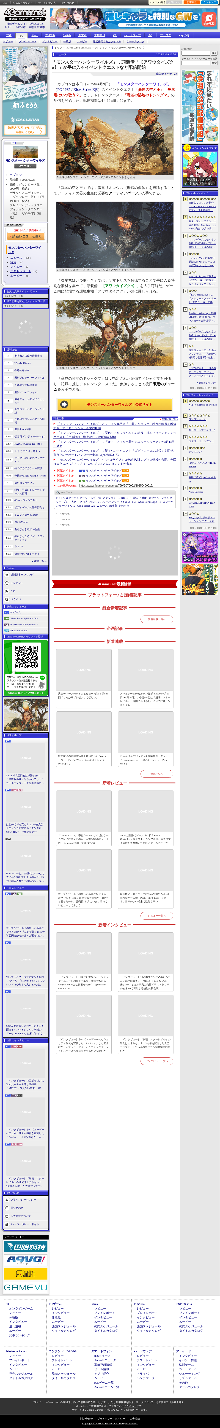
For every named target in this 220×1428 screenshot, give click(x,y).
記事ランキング (19, 1335)
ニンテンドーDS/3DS (63, 1351)
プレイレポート (27, 41)
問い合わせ (68, 2)
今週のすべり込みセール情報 (29, 420)
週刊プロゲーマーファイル (29, 377)
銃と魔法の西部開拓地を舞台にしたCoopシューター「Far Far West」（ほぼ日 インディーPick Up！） (83, 760)
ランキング (209, 2)
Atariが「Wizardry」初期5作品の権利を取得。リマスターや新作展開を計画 (202, 317)
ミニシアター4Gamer (26, 514)
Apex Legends (196, 491)
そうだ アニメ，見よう (27, 451)
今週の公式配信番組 (25, 385)
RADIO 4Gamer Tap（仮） (28, 443)
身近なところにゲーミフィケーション (29, 538)
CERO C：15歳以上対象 (132, 498)
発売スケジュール (64, 1326)
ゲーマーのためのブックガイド (29, 460)
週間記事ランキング (22, 574)
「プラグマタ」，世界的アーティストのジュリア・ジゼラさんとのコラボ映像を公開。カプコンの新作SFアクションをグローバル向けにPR (203, 372)
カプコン (16, 175)
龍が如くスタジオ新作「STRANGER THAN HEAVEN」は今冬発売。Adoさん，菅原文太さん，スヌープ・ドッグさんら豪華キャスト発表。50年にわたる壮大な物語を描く (202, 206)
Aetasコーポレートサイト (25, 1224)
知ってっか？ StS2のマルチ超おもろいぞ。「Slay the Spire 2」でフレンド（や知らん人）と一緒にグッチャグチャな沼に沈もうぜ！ (25, 981)
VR (115, 35)
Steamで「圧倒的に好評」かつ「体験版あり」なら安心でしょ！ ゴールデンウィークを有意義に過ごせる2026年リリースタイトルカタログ (25, 779)
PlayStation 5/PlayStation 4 (24, 624)
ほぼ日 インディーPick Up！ (30, 436)
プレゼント (17, 582)
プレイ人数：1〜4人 (75, 501)
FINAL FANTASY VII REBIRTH (202, 464)
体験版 (67, 41)
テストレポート (20, 271)
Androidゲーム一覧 (106, 1387)
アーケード (183, 1351)
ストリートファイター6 (202, 430)
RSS (5, 2)
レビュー (8, 41)
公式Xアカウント (23, 2)
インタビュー (50, 41)
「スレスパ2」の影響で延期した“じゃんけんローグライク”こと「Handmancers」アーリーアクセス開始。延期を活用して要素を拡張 (202, 261)
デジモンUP (195, 451)
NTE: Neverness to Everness (203, 406)
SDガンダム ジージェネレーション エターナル (202, 519)
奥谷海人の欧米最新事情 (28, 355)
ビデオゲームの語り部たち (29, 507)
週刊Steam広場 (22, 429)
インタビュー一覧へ (157, 1061)
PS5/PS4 (50, 35)
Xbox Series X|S (85, 89)
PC (21, 35)
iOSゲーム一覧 (104, 1382)
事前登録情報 (103, 1364)
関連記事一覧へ (170, 419)
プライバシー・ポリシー (111, 1418)
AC (150, 35)
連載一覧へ (40, 561)
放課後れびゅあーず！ (27, 553)
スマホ (82, 35)
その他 (183, 1382)
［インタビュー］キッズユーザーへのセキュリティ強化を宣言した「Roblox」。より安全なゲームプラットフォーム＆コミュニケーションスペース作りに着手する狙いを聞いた (25, 1133)
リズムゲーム (188, 1378)
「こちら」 (130, 1406)
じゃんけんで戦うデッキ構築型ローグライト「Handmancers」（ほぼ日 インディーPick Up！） (145, 760)
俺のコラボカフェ (24, 482)
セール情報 (101, 1369)
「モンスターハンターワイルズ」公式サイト (118, 404)
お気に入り (174, 2)
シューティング (189, 1373)
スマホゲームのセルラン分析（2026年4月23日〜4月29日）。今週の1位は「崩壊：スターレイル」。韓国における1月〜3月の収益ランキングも (145, 699)
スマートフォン (101, 1351)
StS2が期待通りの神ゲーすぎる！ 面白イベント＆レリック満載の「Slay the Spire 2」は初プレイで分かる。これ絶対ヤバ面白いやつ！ (25, 1030)
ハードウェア (132, 35)
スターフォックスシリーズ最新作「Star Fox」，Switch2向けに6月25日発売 (202, 225)
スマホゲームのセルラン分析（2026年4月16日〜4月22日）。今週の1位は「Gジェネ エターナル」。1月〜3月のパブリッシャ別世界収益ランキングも (202, 335)
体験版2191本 (36, 27)
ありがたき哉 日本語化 (27, 529)
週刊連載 (15, 1326)
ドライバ (16, 599)
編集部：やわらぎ (167, 73)
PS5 (68, 89)
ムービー (82, 41)
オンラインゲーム (21, 1308)
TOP (8, 35)
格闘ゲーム (186, 1364)
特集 (13, 262)
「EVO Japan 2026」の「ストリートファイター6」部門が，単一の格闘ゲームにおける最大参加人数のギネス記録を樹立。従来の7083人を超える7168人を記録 (202, 298)
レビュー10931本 (15, 27)
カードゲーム (188, 1369)
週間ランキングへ (208, 383)
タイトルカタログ (64, 1330)
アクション (109, 498)
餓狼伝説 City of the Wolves (202, 479)
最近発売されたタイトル (107, 41)
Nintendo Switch (18, 630)
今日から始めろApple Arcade (30, 475)
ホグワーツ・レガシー (201, 441)
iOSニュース (102, 1356)
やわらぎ (119, 505)
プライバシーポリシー (23, 1199)
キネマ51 (19, 546)
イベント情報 (188, 1360)
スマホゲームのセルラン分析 (29, 411)
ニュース (16, 257)
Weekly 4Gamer (22, 363)
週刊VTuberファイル (25, 392)
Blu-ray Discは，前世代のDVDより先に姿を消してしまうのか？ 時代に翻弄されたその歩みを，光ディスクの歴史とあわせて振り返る (25, 877)
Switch (67, 35)
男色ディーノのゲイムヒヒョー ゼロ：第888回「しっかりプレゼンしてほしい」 (83, 695)
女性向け (99, 35)
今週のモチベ (22, 370)
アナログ (165, 35)
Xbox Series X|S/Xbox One (24, 618)
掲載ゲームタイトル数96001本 (25, 23)
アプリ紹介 (101, 1373)
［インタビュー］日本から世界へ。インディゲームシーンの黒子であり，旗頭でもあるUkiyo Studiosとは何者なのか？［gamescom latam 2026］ (83, 983)
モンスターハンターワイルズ (25, 160)
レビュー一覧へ (157, 915)
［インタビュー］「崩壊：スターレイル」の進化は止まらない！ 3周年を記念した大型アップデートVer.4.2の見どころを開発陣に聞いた (25, 1182)
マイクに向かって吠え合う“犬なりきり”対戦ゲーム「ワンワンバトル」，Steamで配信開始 (202, 280)
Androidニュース (105, 1360)
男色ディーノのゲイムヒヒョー (29, 401)
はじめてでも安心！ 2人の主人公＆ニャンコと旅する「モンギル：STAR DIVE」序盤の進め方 (25, 828)
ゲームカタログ (135, 41)
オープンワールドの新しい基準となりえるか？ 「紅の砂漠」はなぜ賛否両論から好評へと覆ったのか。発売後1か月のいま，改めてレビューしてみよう (25, 932)
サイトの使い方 (47, 2)
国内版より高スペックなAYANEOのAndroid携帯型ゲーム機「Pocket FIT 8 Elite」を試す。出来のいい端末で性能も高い (144, 898)
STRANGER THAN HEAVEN (202, 504)
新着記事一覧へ (157, 619)
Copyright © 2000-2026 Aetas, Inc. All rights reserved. (110, 1423)
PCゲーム (15, 612)
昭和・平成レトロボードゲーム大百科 (29, 491)
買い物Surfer (21, 522)
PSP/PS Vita (184, 1304)
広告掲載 (135, 1418)
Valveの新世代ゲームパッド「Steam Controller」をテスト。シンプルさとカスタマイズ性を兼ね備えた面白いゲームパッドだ (145, 839)
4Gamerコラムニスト (26, 500)
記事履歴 (192, 2)
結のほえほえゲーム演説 (28, 468)
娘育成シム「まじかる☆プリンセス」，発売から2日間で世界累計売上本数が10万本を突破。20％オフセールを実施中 (202, 354)
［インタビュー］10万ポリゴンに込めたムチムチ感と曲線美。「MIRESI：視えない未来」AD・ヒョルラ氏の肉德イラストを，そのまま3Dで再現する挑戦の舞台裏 (25, 1084)
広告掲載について (21, 1216)
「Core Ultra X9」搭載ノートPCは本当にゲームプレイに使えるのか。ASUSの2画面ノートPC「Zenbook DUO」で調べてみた (83, 839)
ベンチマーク (146, 1378)
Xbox (34, 35)
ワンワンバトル (197, 419)
